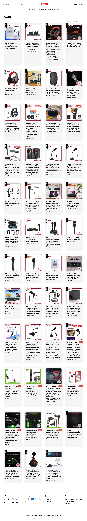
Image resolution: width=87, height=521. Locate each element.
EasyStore (58, 515)
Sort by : (69, 21)
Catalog (34, 9)
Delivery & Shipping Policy (33, 518)
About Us (41, 9)
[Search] (21, 4)
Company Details (49, 501)
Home (29, 9)
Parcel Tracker (55, 9)
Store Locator (48, 499)
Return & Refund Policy (45, 518)
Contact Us (48, 9)
